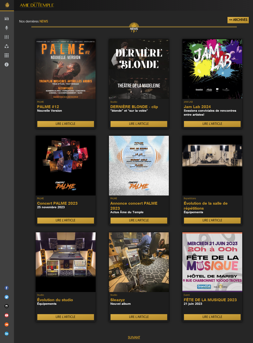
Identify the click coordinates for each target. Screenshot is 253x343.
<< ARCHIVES (238, 20)
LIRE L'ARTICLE (65, 124)
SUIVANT (134, 337)
